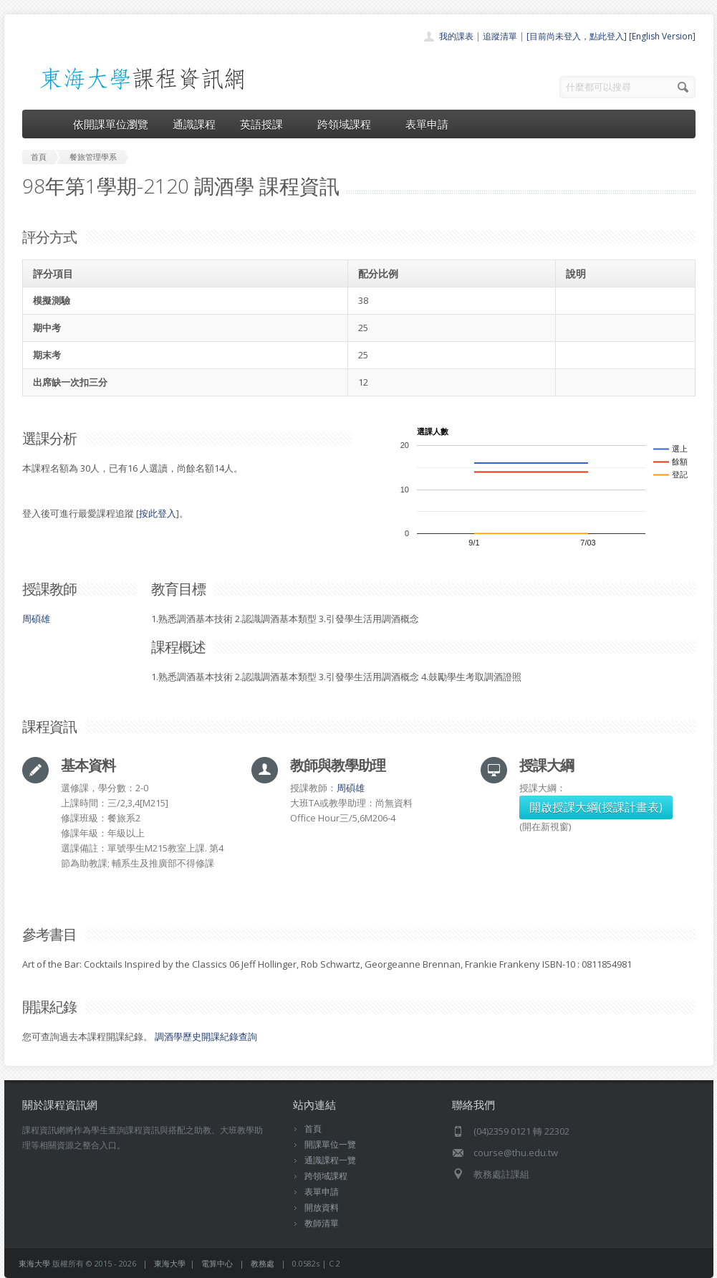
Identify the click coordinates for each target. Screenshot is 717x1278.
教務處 (262, 1263)
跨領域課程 (349, 124)
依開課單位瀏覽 (110, 124)
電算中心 (217, 1263)
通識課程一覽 (330, 1160)
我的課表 (456, 36)
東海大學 (34, 1263)
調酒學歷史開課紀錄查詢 (206, 1036)
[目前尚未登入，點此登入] (576, 36)
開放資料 (321, 1207)
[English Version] (662, 36)
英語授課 (266, 124)
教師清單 (321, 1223)
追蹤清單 (500, 36)
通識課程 (194, 124)
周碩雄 (36, 618)
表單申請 (426, 124)
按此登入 (157, 513)
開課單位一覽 (330, 1144)
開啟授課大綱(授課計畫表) (596, 807)
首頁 (313, 1128)
